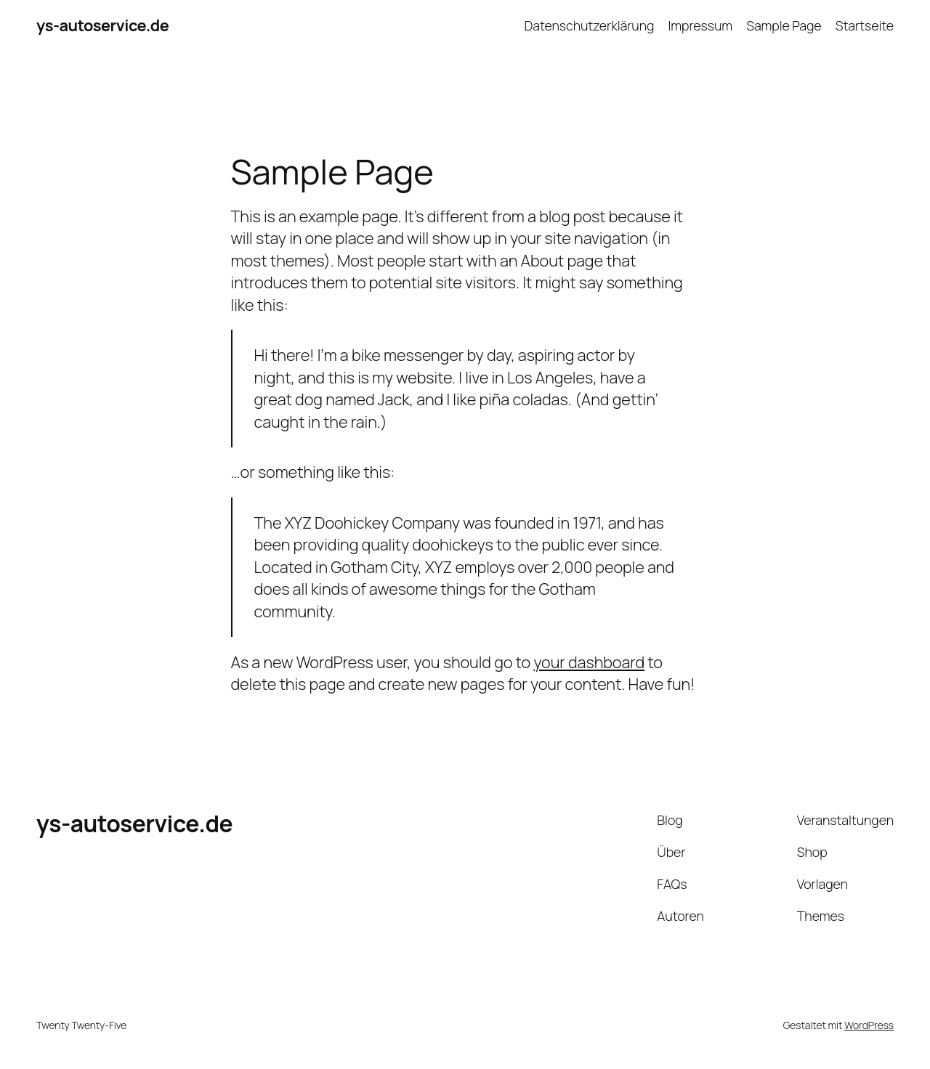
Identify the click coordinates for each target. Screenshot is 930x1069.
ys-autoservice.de (102, 25)
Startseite (865, 25)
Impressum (700, 25)
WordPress (869, 1025)
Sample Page (783, 25)
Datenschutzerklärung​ (589, 25)
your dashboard (588, 662)
